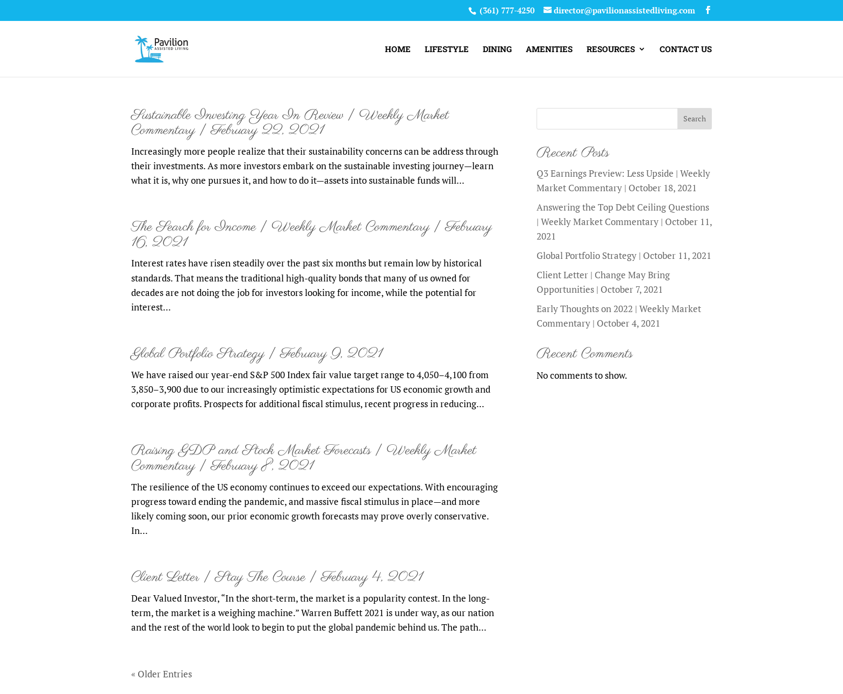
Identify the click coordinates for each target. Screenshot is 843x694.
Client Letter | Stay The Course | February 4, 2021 (277, 577)
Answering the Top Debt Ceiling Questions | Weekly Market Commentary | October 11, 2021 (624, 221)
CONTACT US (686, 49)
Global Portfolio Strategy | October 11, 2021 (624, 255)
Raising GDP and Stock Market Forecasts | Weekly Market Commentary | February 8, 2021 (303, 458)
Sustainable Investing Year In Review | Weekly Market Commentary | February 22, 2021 (290, 123)
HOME (398, 49)
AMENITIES (549, 49)
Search (694, 118)
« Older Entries (161, 674)
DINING (497, 49)
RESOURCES (611, 49)
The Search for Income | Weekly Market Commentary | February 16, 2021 (311, 235)
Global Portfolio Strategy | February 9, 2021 (257, 354)
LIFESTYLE (447, 49)
